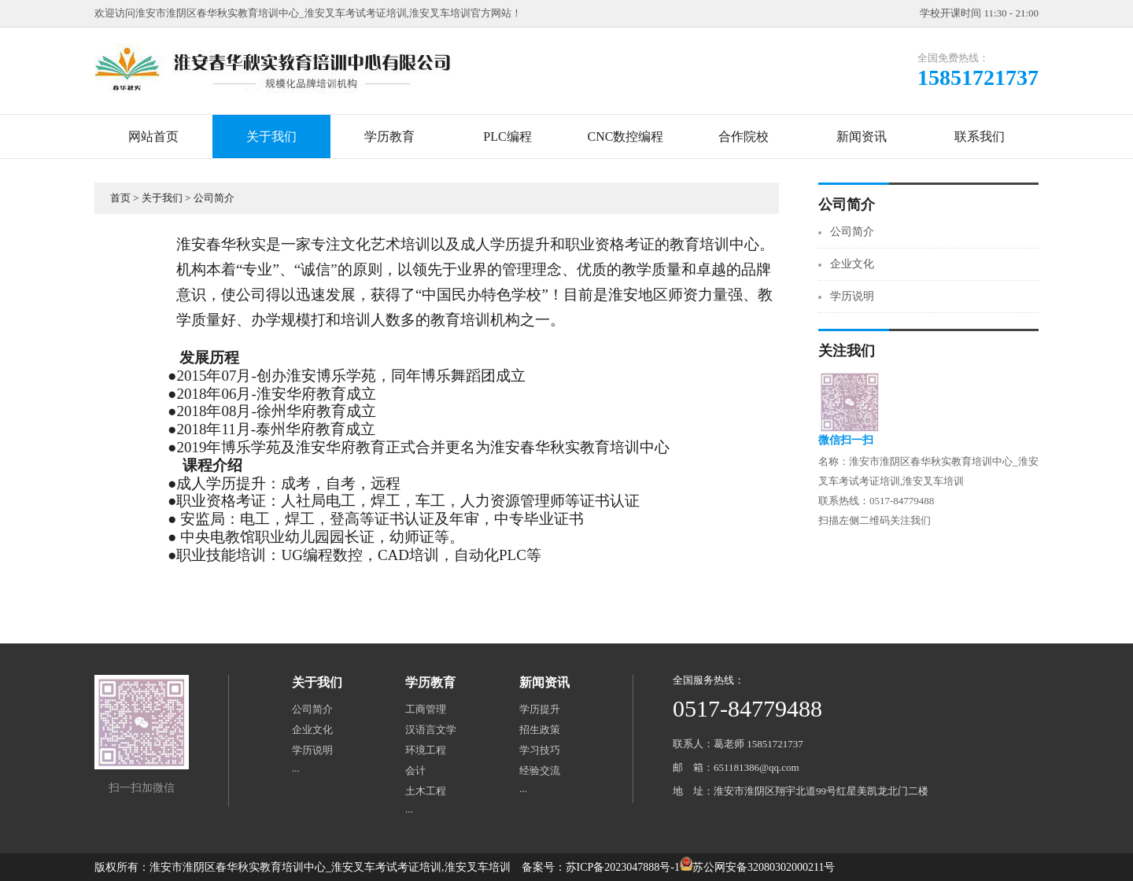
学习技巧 (539, 750)
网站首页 (153, 136)
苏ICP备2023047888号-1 (623, 867)
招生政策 (539, 729)
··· (296, 770)
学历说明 (852, 296)
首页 (120, 198)
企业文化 (852, 264)
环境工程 (425, 750)
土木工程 (425, 791)
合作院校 (743, 136)
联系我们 (979, 136)
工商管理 (425, 709)
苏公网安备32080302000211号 (763, 867)
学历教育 (389, 136)
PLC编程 (507, 136)
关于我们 (271, 136)
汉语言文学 (430, 729)
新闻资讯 (861, 136)
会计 (415, 770)
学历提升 (539, 709)
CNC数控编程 (626, 136)
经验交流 (539, 770)
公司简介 (214, 198)
